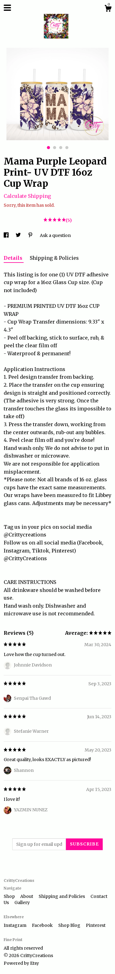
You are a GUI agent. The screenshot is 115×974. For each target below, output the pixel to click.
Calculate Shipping (27, 196)
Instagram (15, 925)
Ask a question (55, 235)
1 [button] (48, 147)
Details (14, 258)
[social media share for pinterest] (31, 235)
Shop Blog (69, 925)
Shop (10, 896)
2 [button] (54, 147)
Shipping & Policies (54, 258)
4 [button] (66, 147)
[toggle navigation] (7, 8)
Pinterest (95, 925)
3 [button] (60, 147)
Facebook (43, 925)
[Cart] (108, 9)
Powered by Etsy (21, 963)
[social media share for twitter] (19, 235)
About (27, 896)
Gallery (22, 902)
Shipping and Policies (62, 896)
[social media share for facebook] (7, 235)
